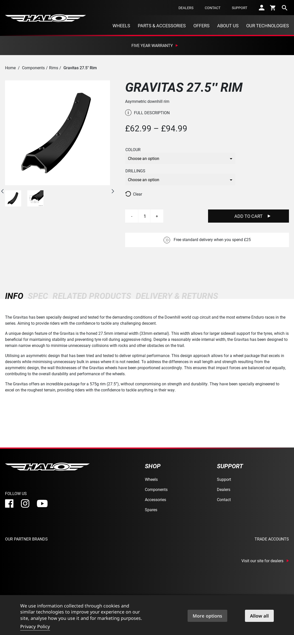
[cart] (273, 8)
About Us (228, 25)
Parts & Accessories (162, 25)
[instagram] (25, 503)
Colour (133, 149)
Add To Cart (248, 216)
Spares (151, 509)
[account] (261, 8)
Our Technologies (267, 25)
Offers (201, 25)
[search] (284, 8)
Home (10, 67)
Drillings (135, 170)
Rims (53, 67)
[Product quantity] (144, 216)
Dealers (185, 7)
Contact (212, 7)
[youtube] (42, 503)
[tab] (15, 295)
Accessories (155, 499)
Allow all (259, 616)
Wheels (121, 25)
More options (207, 616)
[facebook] (9, 503)
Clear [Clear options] (137, 194)
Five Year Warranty (152, 45)
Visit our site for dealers (262, 560)
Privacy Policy (35, 626)
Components (33, 67)
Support (239, 7)
